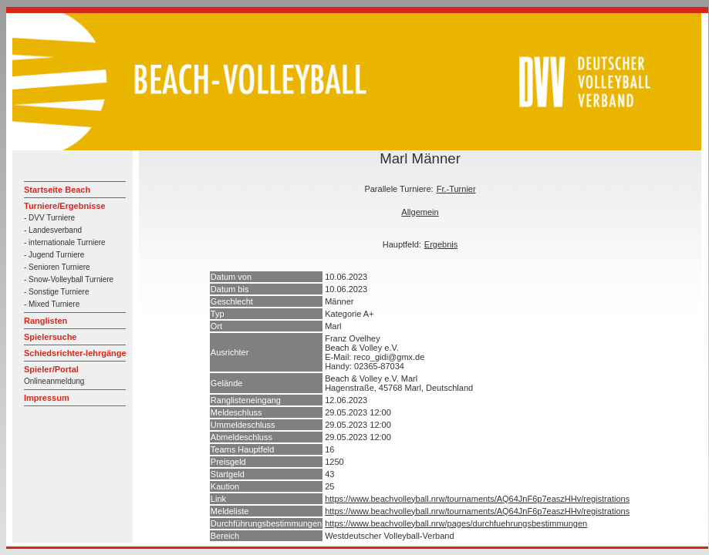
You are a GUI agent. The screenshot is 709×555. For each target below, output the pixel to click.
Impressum (46, 397)
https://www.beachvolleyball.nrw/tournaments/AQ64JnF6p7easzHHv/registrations (477, 498)
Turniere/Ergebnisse (65, 205)
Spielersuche (50, 336)
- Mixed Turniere (51, 304)
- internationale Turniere (65, 242)
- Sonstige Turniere (56, 292)
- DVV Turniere (49, 218)
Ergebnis (440, 244)
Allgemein (419, 212)
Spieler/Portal (51, 369)
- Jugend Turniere (54, 255)
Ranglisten (45, 320)
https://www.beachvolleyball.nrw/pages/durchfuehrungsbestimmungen (456, 523)
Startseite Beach (57, 189)
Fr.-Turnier (456, 188)
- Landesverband (53, 230)
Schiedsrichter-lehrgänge (75, 353)
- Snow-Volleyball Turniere (68, 279)
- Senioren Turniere (57, 267)
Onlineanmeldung (54, 381)
